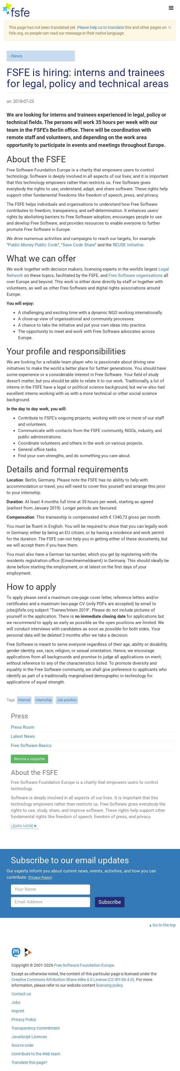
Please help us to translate (100, 27)
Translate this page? (29, 1062)
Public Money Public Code (33, 244)
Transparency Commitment (35, 1028)
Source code (22, 1045)
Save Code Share (79, 244)
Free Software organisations (135, 275)
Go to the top (164, 925)
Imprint (17, 1011)
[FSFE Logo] (16, 10)
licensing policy (109, 985)
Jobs (15, 1002)
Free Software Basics (31, 745)
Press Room (22, 727)
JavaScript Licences (29, 1036)
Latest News (23, 736)
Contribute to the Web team (35, 1054)
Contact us (21, 994)
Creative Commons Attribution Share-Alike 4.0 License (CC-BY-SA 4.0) (72, 979)
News (16, 56)
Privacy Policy (23, 1019)
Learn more (22, 825)
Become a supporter (29, 759)
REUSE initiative (128, 244)
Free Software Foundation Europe (84, 965)
